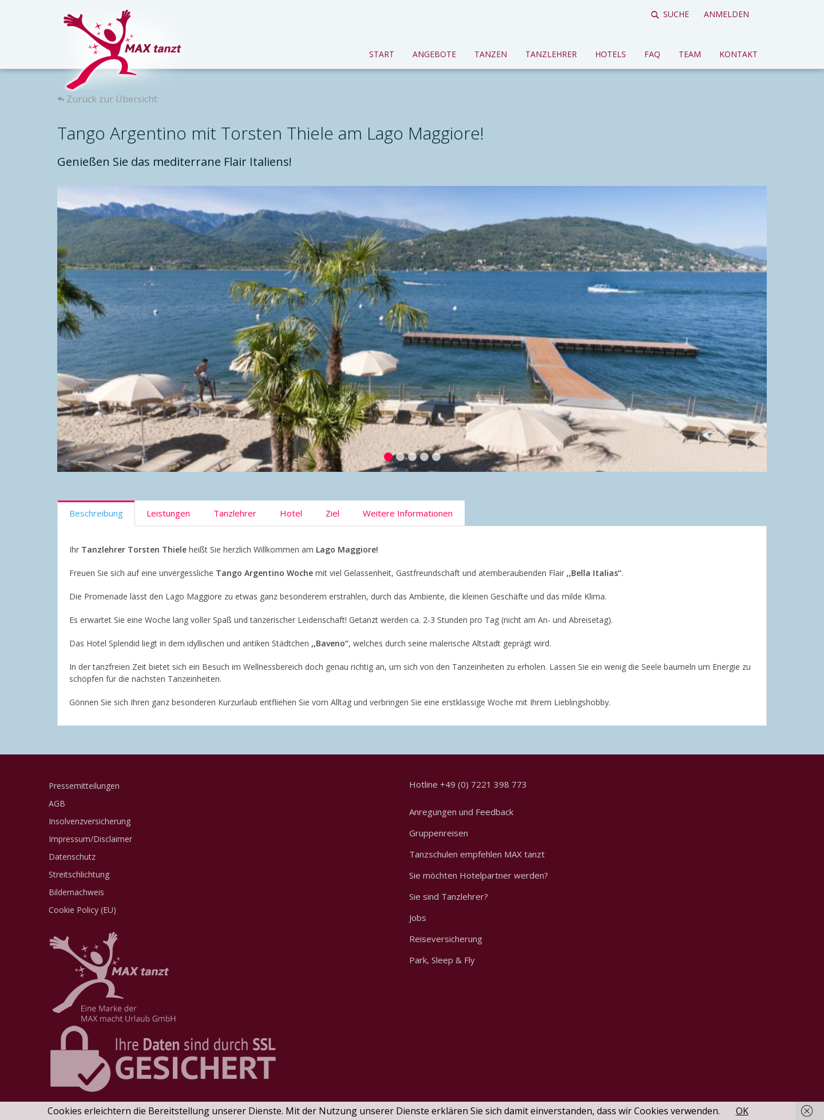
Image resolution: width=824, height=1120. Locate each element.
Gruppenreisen (438, 833)
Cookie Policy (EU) (82, 909)
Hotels (610, 54)
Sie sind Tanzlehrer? (448, 896)
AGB (57, 803)
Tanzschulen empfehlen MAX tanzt (477, 854)
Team (690, 54)
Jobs (417, 917)
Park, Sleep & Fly (442, 960)
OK (742, 1111)
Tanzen (490, 54)
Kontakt (738, 54)
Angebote (434, 54)
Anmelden (726, 14)
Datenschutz (72, 856)
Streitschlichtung (79, 874)
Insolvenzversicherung (89, 821)
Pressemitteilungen (84, 785)
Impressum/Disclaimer (90, 838)
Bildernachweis (76, 892)
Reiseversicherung (445, 938)
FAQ (652, 54)
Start (381, 54)
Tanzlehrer (551, 54)
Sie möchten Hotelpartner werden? (478, 875)
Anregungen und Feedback (461, 811)
